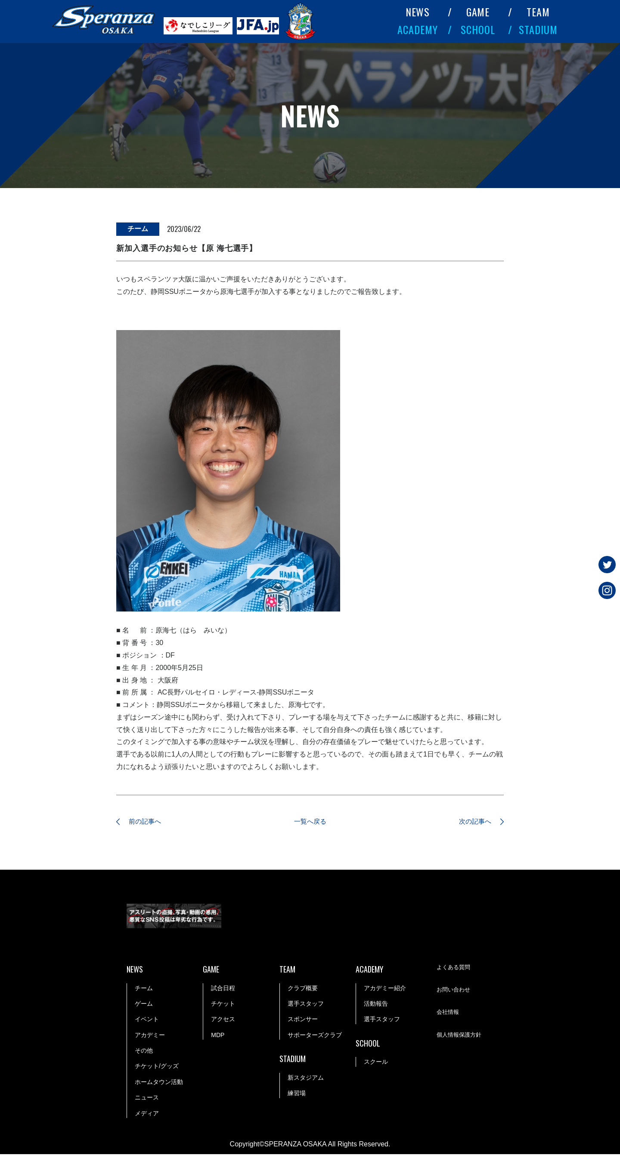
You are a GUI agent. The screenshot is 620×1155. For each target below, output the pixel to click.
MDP (217, 1035)
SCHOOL (478, 29)
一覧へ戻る (310, 822)
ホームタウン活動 (159, 1082)
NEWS (418, 11)
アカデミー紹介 (385, 988)
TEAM (538, 11)
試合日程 (223, 988)
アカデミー (150, 1035)
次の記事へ (471, 822)
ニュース (147, 1098)
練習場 (297, 1093)
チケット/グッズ (157, 1067)
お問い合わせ (455, 991)
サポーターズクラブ (315, 1035)
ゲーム (144, 1004)
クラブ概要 (303, 988)
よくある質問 (455, 968)
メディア (147, 1114)
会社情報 (449, 1013)
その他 (144, 1051)
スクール (376, 1062)
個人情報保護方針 (461, 1036)
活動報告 (376, 1004)
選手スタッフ (306, 1004)
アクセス (223, 1020)
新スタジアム (306, 1078)
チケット (223, 1004)
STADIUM (538, 29)
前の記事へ (148, 822)
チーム (144, 988)
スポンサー (303, 1020)
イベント (147, 1020)
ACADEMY (417, 29)
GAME (478, 11)
